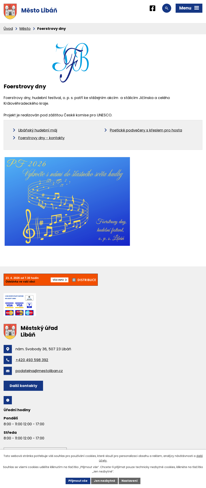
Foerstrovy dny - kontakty (41, 137)
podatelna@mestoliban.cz (39, 370)
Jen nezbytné (104, 481)
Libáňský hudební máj (37, 130)
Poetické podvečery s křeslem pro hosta (146, 130)
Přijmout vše (78, 481)
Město (25, 28)
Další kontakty (23, 385)
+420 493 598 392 (31, 359)
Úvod (8, 28)
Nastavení (130, 481)
